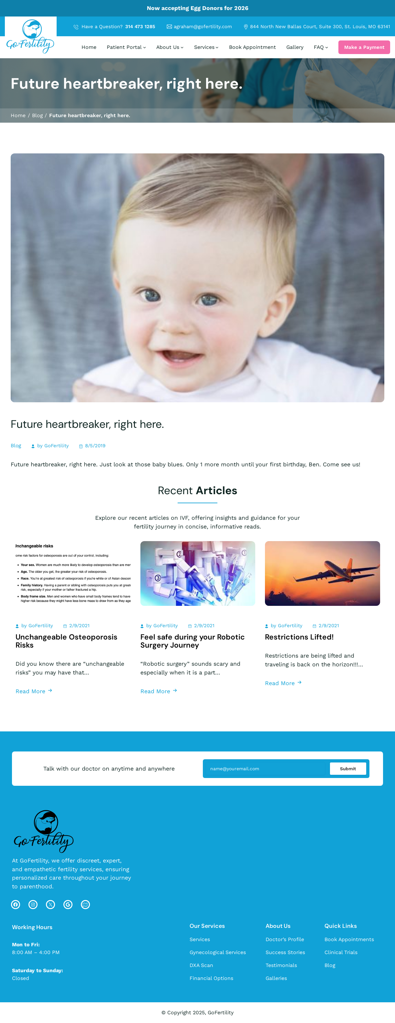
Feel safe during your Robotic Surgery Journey (192, 641)
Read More (34, 691)
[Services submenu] (217, 47)
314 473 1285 (140, 26)
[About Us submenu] (182, 47)
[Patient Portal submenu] (144, 47)
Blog (16, 445)
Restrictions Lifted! (299, 637)
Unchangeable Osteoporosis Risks (66, 641)
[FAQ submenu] (326, 47)
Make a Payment (364, 47)
